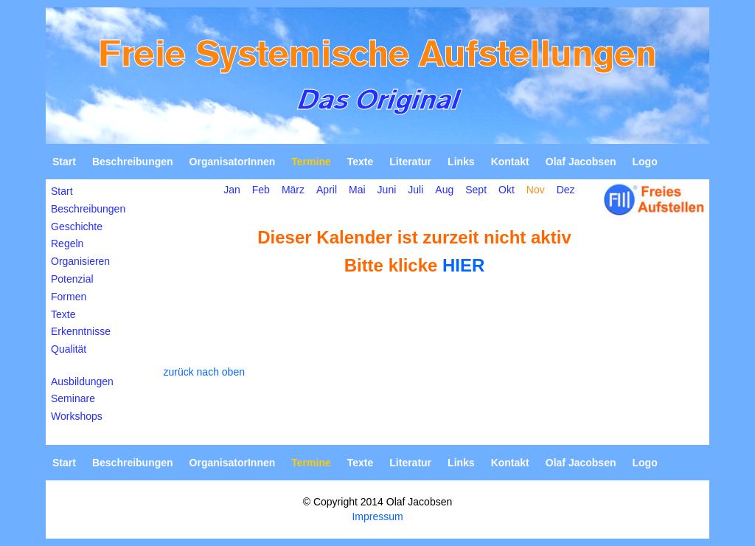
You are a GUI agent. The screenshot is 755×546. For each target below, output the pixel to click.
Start (64, 161)
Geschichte (76, 226)
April (326, 190)
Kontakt (510, 161)
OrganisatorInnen (232, 161)
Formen (68, 297)
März (293, 190)
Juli (415, 190)
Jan (231, 190)
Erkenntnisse (81, 331)
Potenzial (72, 279)
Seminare (73, 398)
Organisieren (80, 261)
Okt (506, 190)
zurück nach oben (204, 372)
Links (461, 161)
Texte (360, 161)
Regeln (67, 243)
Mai (357, 190)
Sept (476, 190)
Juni (387, 190)
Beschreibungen (132, 161)
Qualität (68, 349)
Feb (261, 190)
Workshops (76, 416)
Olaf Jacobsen (581, 161)
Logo (644, 161)
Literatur (410, 161)
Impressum (377, 516)
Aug (444, 190)
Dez (566, 190)
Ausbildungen (82, 381)
